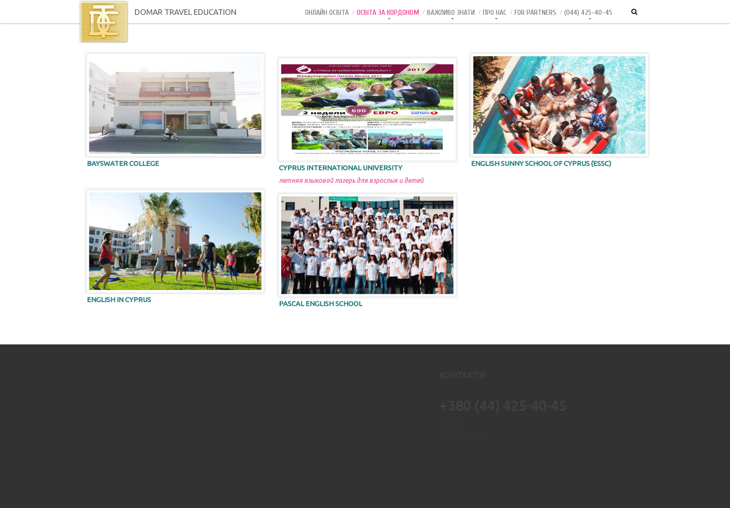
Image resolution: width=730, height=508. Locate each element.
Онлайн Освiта (327, 12)
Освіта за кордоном (388, 12)
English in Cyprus (110, 299)
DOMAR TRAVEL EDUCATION (158, 11)
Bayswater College (114, 163)
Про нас (495, 12)
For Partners (535, 12)
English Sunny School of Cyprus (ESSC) (550, 163)
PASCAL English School (320, 309)
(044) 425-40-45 (588, 12)
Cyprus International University (340, 174)
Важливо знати (451, 12)
